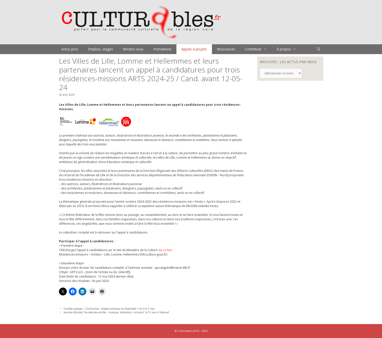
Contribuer (258, 49)
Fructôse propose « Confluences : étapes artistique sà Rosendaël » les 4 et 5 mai (109, 308)
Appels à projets (194, 49)
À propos (289, 49)
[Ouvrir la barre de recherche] (319, 49)
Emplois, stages (100, 49)
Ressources (226, 49)
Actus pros (69, 49)
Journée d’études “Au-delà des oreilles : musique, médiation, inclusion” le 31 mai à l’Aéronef (116, 312)
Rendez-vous (133, 49)
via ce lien (165, 250)
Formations (162, 49)
